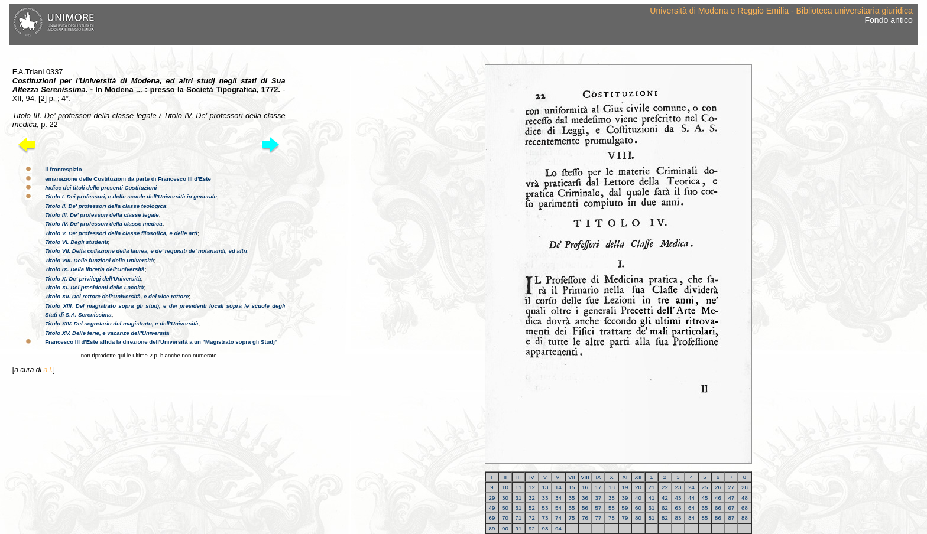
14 (558, 487)
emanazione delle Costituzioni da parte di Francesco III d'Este (128, 178)
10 (505, 487)
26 (718, 487)
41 (652, 497)
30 (505, 497)
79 (625, 518)
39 (625, 497)
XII (638, 477)
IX (598, 477)
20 (638, 487)
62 (665, 507)
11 (519, 487)
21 (652, 487)
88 (744, 518)
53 (545, 507)
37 (598, 497)
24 (691, 487)
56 (585, 507)
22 (665, 487)
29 (492, 497)
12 (532, 487)
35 (572, 497)
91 (519, 528)
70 (505, 518)
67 (731, 507)
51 (519, 507)
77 (598, 518)
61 (652, 507)
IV (531, 477)
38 (611, 497)
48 (744, 497)
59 (625, 507)
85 (705, 518)
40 (638, 497)
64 (691, 507)
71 (519, 518)
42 (665, 497)
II (505, 477)
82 (665, 518)
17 (598, 487)
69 (492, 518)
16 (585, 487)
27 (731, 487)
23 (678, 487)
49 (492, 507)
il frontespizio (63, 169)
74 (558, 518)
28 (744, 487)
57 (598, 507)
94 (558, 528)
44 (691, 497)
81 (652, 518)
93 (545, 528)
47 (731, 497)
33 (545, 497)
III (518, 477)
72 (532, 518)
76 (585, 518)
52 (532, 507)
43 (678, 497)
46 (718, 497)
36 (585, 497)
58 (611, 507)
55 (572, 507)
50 (505, 507)
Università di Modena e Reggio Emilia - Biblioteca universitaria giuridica (781, 10)
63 (678, 507)
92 (532, 528)
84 (691, 518)
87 (731, 518)
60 (638, 507)
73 (545, 518)
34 (558, 497)
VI (558, 477)
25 (705, 487)
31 (519, 497)
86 (718, 518)
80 (638, 518)
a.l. (48, 370)
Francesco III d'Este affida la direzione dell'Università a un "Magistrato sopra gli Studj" (161, 341)
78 (611, 518)
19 (625, 487)
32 (532, 497)
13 (545, 487)
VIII (585, 477)
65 (705, 507)
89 (492, 528)
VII (571, 477)
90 (505, 528)
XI (624, 477)
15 (572, 487)
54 (558, 507)
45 (705, 497)
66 (718, 507)
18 (611, 487)
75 (572, 518)
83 (678, 518)
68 (744, 507)
